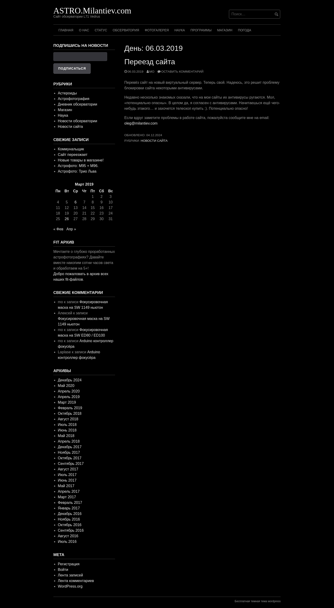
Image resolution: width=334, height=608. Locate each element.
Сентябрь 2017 (71, 464)
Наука (179, 30)
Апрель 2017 (69, 491)
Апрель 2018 (69, 441)
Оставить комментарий (182, 71)
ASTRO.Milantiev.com (92, 10)
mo (151, 71)
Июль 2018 (67, 425)
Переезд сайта (149, 62)
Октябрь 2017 (69, 458)
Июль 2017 (67, 475)
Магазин (224, 30)
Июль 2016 (67, 542)
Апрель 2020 (69, 391)
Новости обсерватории (77, 121)
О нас (84, 30)
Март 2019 (67, 402)
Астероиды (67, 93)
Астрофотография (73, 99)
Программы (201, 30)
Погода (244, 30)
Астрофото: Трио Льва (77, 171)
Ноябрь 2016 (69, 519)
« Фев (58, 229)
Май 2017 (66, 486)
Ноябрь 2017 (69, 452)
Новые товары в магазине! (80, 160)
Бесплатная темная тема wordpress (258, 601)
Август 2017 (68, 469)
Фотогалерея (157, 30)
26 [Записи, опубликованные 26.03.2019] (67, 219)
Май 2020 (66, 386)
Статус (101, 30)
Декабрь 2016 (69, 514)
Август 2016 (68, 536)
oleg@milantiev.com (140, 123)
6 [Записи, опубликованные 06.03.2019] (75, 202)
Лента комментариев (76, 581)
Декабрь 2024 (69, 380)
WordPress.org (70, 586)
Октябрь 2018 (69, 413)
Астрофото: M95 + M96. (78, 166)
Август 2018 (68, 419)
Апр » (71, 229)
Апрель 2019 (69, 397)
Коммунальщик (71, 149)
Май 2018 (66, 436)
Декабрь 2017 (69, 447)
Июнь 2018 (67, 430)
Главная (65, 30)
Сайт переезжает (72, 155)
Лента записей (70, 575)
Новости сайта (154, 140)
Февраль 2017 (70, 503)
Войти (63, 570)
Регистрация (69, 564)
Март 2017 (67, 497)
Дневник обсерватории (77, 104)
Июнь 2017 (67, 480)
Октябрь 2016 (69, 525)
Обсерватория (126, 30)
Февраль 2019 (70, 408)
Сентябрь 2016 (71, 530)
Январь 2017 (69, 508)
